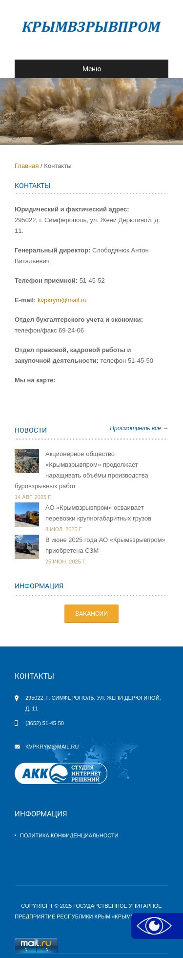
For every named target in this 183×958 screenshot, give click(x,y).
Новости (31, 430)
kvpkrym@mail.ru (62, 300)
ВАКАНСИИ (91, 613)
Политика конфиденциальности (69, 835)
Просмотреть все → (139, 428)
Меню (61, 69)
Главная (27, 165)
